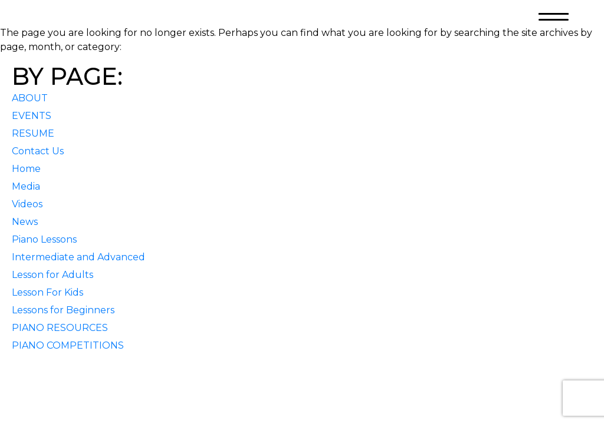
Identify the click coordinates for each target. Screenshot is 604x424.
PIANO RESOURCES (60, 327)
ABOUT (30, 98)
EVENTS (31, 115)
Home (26, 168)
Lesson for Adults (52, 274)
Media (26, 186)
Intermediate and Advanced (78, 257)
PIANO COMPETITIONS (68, 345)
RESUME (33, 133)
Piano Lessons (44, 239)
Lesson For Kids (47, 292)
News (25, 221)
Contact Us (38, 151)
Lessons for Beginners (63, 310)
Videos (27, 204)
